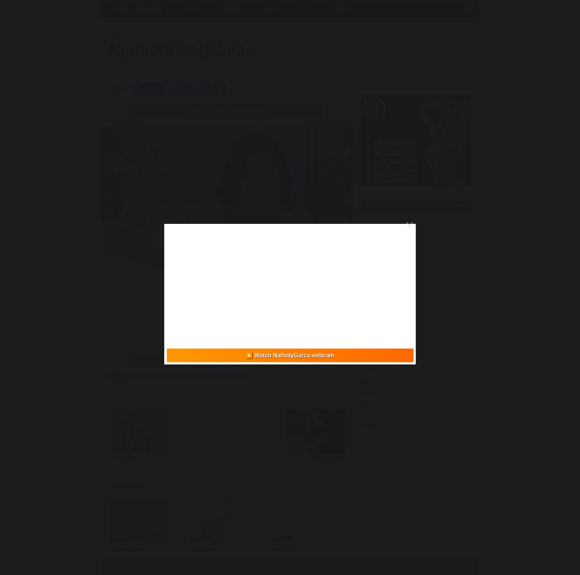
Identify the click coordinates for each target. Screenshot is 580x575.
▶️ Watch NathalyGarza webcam (290, 355)
